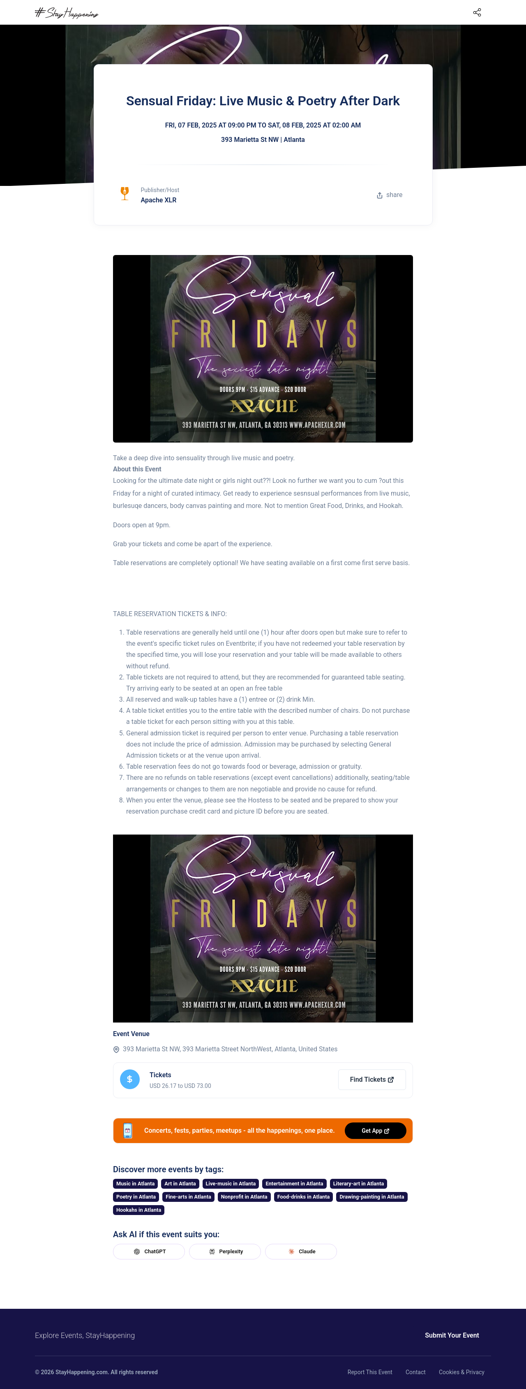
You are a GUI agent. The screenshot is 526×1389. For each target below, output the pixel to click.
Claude (300, 1252)
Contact (416, 1372)
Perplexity (225, 1252)
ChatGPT (149, 1252)
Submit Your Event (452, 1335)
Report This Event (370, 1372)
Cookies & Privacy (461, 1372)
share (389, 195)
